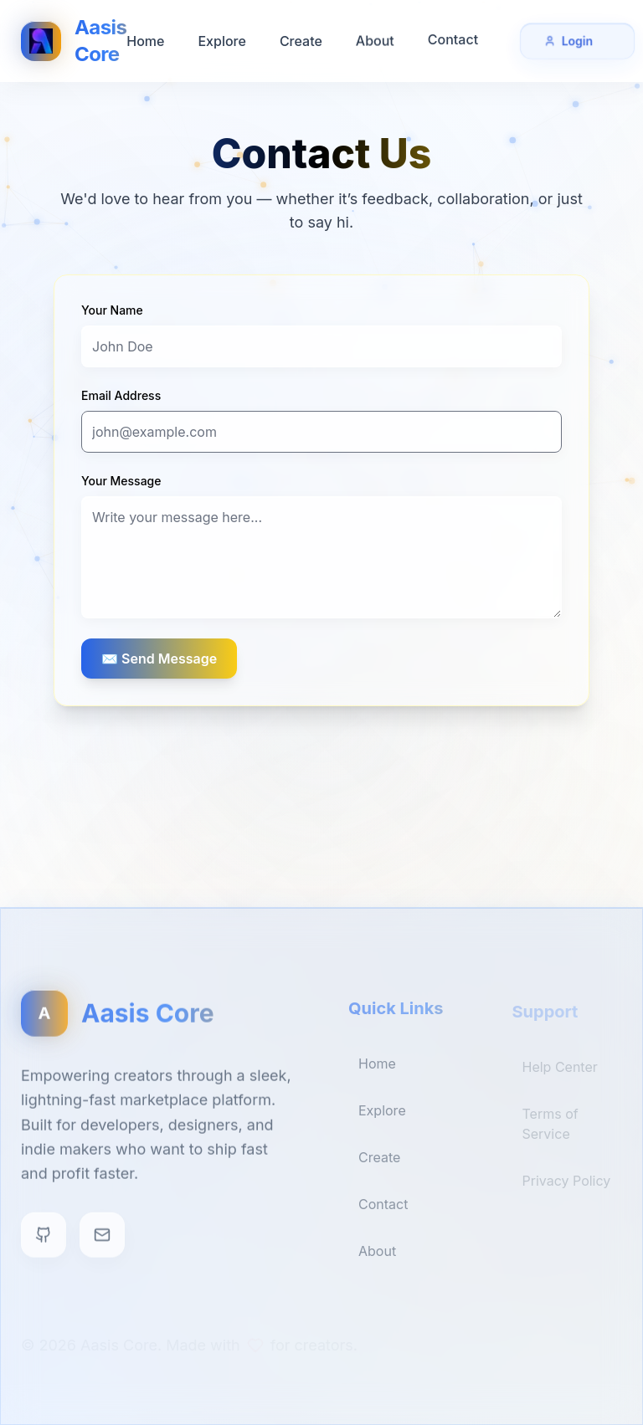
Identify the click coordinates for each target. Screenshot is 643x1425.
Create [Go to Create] (301, 39)
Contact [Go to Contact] (453, 35)
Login (577, 39)
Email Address (121, 395)
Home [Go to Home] (145, 40)
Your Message (121, 481)
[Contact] (102, 1242)
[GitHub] (43, 1242)
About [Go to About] (375, 38)
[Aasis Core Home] (73, 40)
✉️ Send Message (159, 658)
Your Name (112, 310)
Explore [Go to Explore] (221, 40)
